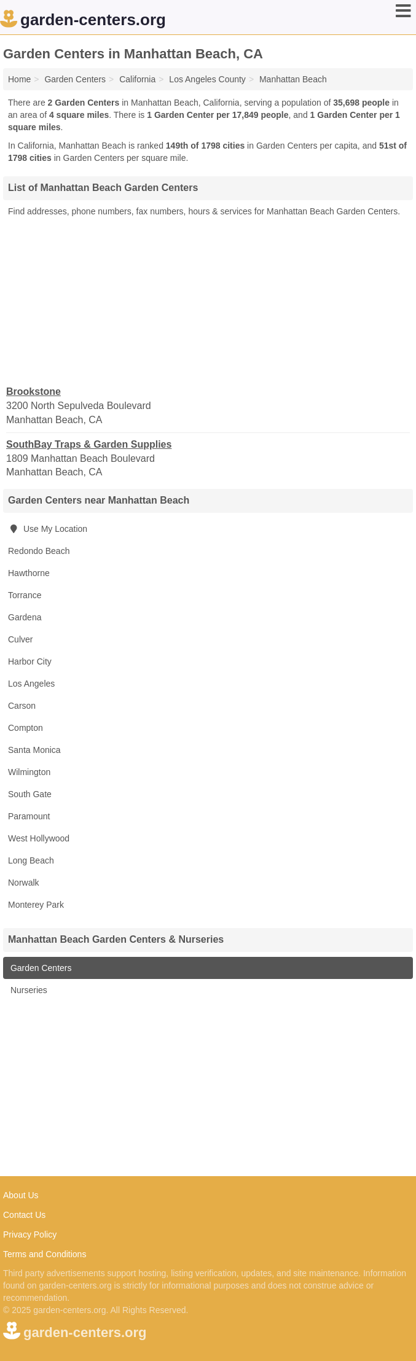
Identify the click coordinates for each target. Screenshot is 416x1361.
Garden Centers (40, 968)
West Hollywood (38, 838)
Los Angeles (31, 683)
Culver (20, 639)
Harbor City (30, 661)
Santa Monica (34, 750)
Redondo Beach (38, 551)
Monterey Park (36, 905)
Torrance (24, 595)
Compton (25, 728)
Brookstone (33, 391)
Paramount (29, 816)
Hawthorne (29, 573)
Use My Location (47, 529)
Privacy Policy (30, 1234)
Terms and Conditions (44, 1254)
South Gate (30, 794)
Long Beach (31, 860)
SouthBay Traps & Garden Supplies (88, 444)
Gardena (24, 617)
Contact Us (24, 1215)
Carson (22, 706)
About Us (21, 1195)
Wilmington (29, 772)
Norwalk (23, 882)
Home (19, 79)
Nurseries (27, 990)
